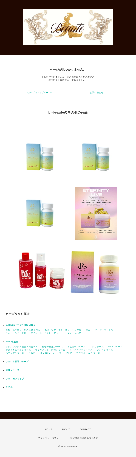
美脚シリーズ (12, 370)
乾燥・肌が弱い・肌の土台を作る (23, 330)
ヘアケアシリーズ (15, 353)
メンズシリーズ (105, 350)
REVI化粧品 (12, 341)
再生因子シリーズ (76, 346)
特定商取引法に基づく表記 (84, 438)
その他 (31, 353)
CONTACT (85, 429)
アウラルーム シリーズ (88, 353)
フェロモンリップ (15, 378)
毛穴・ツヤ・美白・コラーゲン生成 (62, 330)
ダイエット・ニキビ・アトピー (47, 333)
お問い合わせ (97, 92)
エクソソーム (97, 346)
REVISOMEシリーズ (50, 353)
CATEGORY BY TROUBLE (20, 325)
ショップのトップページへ (39, 92)
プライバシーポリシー (49, 438)
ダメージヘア (74, 333)
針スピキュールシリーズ (18, 350)
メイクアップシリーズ (81, 350)
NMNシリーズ (115, 346)
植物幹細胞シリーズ (52, 346)
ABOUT (66, 429)
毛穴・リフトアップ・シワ (99, 330)
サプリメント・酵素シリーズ (50, 350)
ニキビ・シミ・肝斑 (16, 333)
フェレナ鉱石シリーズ (17, 361)
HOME (48, 429)
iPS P (69, 353)
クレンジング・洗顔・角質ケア (22, 346)
